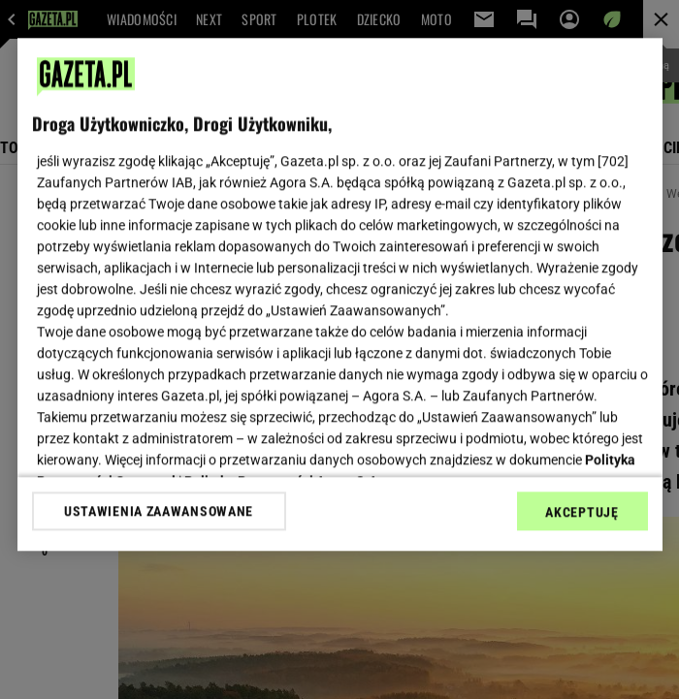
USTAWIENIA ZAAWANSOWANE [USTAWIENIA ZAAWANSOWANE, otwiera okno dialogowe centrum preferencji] (158, 511)
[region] (340, 294)
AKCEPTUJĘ (581, 512)
